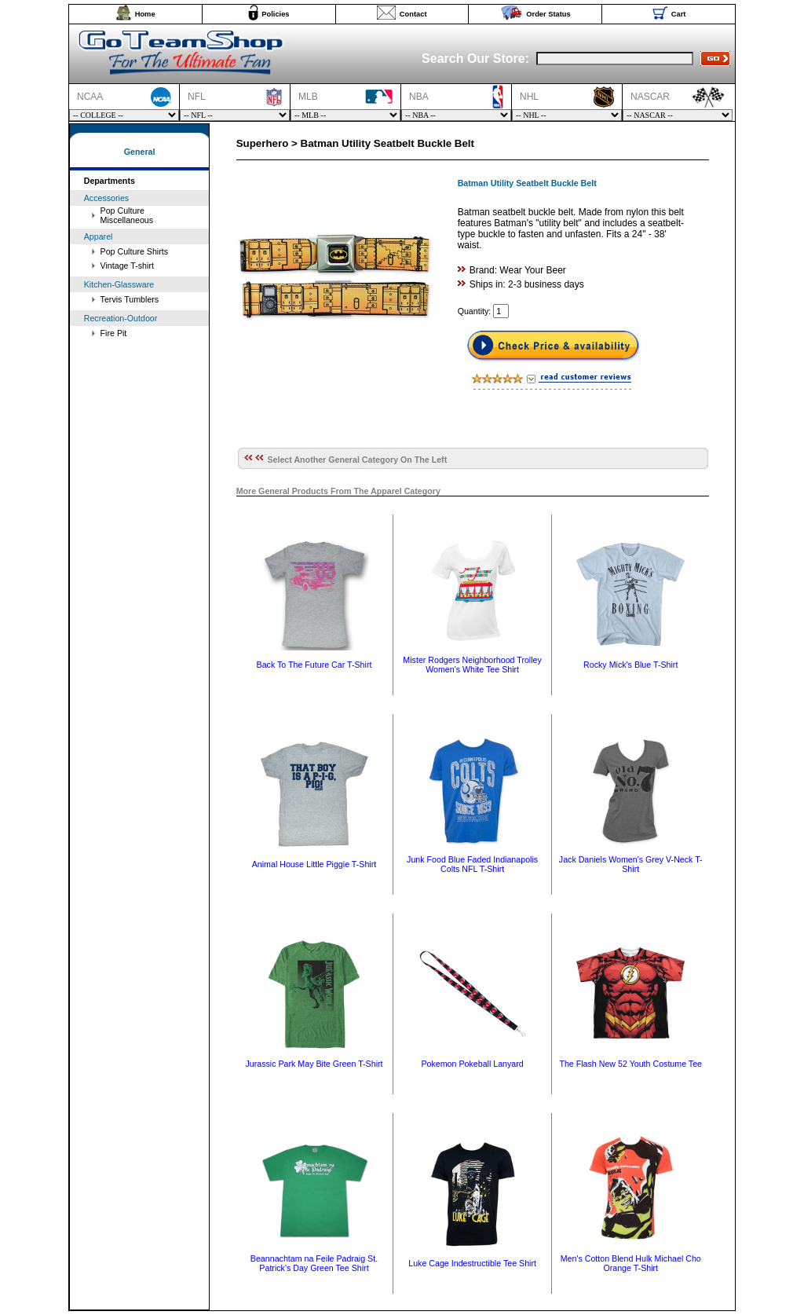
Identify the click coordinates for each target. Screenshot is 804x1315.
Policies (275, 14)
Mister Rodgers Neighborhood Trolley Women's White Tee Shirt (472, 664)
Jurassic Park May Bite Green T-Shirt (313, 1063)
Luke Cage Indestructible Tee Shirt (472, 1263)
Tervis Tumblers (129, 299)
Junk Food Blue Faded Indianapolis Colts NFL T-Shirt (472, 864)
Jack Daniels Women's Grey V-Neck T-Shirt (631, 864)
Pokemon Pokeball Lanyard (472, 1063)
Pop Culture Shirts (134, 251)
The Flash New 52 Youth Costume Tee (630, 1063)
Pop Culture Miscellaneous (127, 215)
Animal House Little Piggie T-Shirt (314, 864)
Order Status (548, 14)
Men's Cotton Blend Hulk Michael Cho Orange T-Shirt (631, 1263)
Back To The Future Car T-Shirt (314, 664)
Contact (413, 14)
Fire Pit (113, 333)
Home (145, 14)
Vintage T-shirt (127, 265)
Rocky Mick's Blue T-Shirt (630, 664)
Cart (678, 14)
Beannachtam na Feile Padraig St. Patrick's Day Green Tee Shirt (314, 1263)
